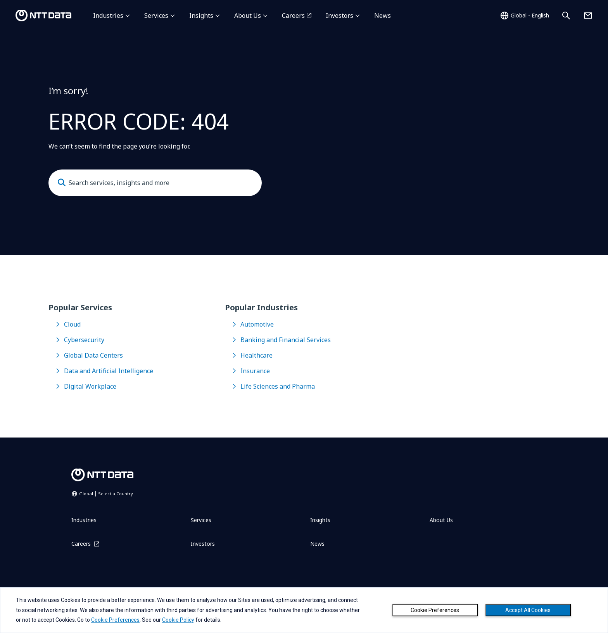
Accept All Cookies (528, 610)
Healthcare (256, 355)
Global (106, 493)
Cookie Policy (178, 620)
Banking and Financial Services (285, 340)
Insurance (255, 371)
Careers (293, 15)
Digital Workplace (90, 386)
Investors (339, 15)
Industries (108, 15)
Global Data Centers (93, 355)
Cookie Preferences (435, 610)
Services (156, 15)
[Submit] (62, 183)
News (382, 15)
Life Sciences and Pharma (277, 386)
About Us (247, 15)
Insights (201, 15)
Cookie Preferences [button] (115, 620)
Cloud (72, 324)
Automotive (257, 324)
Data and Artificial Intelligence (108, 371)
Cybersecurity (84, 340)
